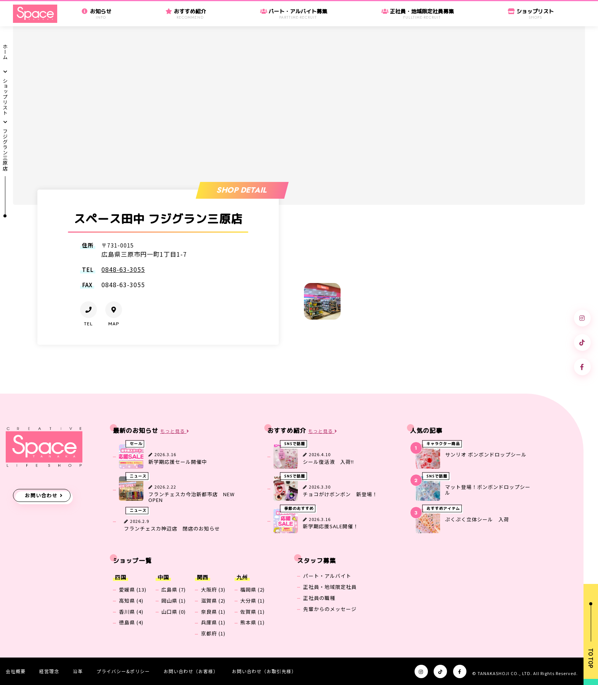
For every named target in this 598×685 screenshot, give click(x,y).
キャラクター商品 (443, 444)
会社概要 (16, 671)
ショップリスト (5, 97)
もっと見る (174, 431)
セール (136, 444)
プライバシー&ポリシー (123, 671)
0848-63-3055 (123, 269)
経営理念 (49, 671)
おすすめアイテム (443, 508)
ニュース (138, 476)
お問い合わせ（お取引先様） (264, 671)
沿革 (78, 671)
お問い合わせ (41, 495)
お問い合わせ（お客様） (191, 671)
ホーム (5, 52)
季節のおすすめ (298, 508)
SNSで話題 (294, 444)
